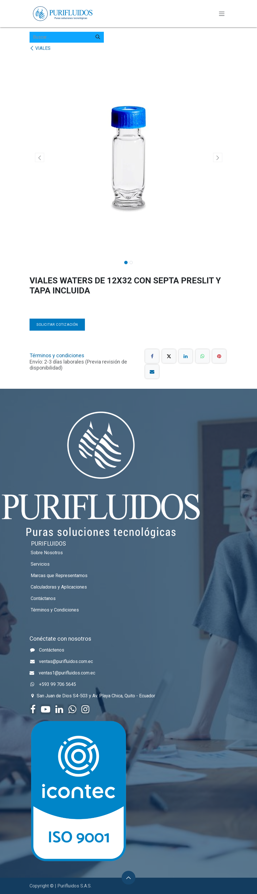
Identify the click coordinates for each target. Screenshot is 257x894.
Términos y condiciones (57, 355)
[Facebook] (152, 356)
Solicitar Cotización (57, 325)
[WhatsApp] (202, 356)
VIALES (40, 48)
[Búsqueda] (98, 37)
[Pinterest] (219, 356)
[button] (39, 157)
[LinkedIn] (185, 356)
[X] (169, 356)
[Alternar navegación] (221, 13)
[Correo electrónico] (152, 371)
